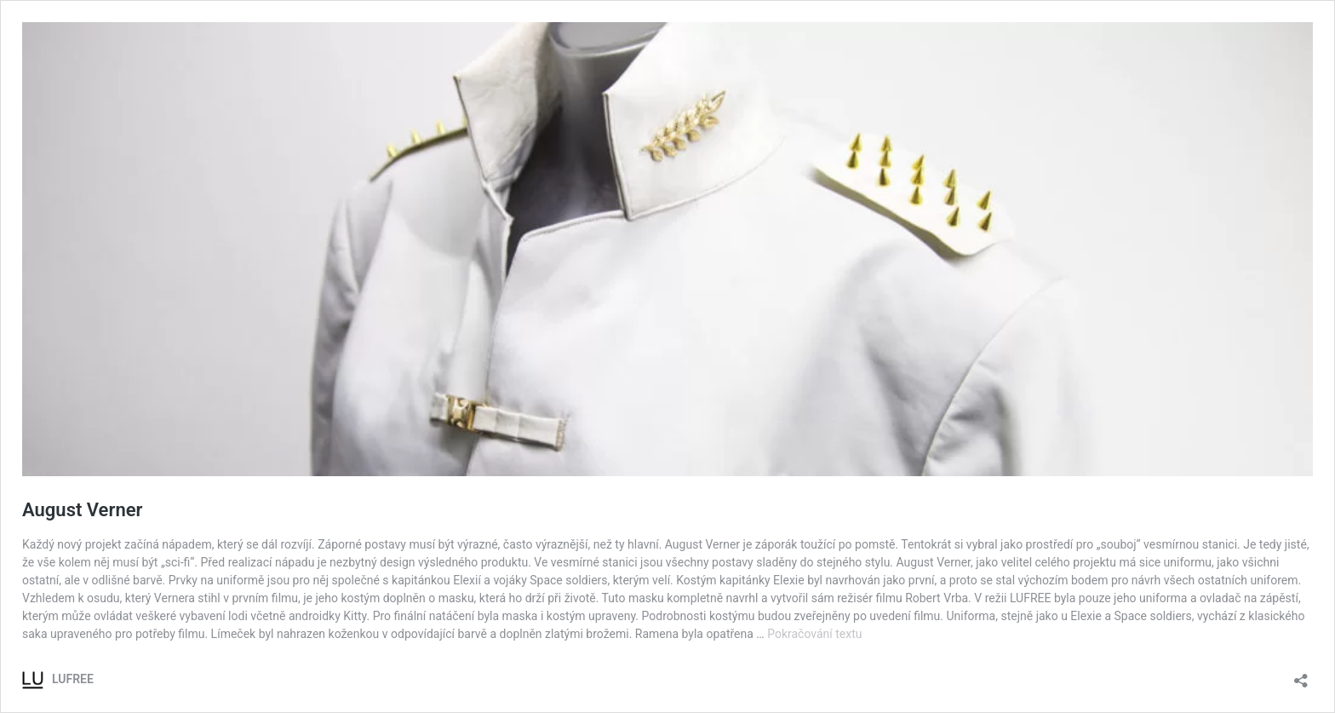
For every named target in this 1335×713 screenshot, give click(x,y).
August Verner (82, 509)
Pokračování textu (814, 634)
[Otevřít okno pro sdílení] (1301, 675)
